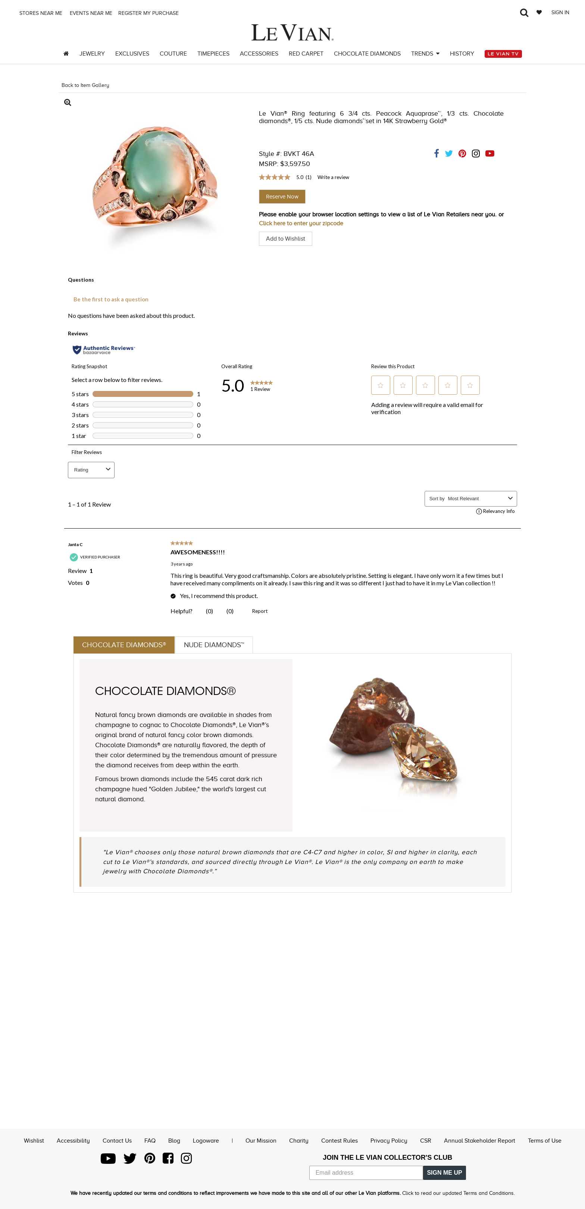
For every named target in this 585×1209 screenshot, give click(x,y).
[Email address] (366, 1173)
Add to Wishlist (285, 238)
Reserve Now (282, 197)
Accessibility (73, 1140)
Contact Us (117, 1140)
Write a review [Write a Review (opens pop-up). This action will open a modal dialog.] (333, 177)
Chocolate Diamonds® (125, 645)
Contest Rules (339, 1140)
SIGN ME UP (444, 1172)
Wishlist (34, 1140)
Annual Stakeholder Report (479, 1140)
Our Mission (260, 1140)
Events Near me (90, 13)
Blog (174, 1140)
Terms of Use (544, 1140)
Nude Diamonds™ (219, 645)
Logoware (206, 1140)
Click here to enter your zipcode (301, 223)
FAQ (150, 1140)
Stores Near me (40, 13)
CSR (425, 1140)
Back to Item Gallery (85, 85)
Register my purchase (149, 13)
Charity (299, 1140)
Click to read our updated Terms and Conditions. (458, 1193)
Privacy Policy (388, 1140)
